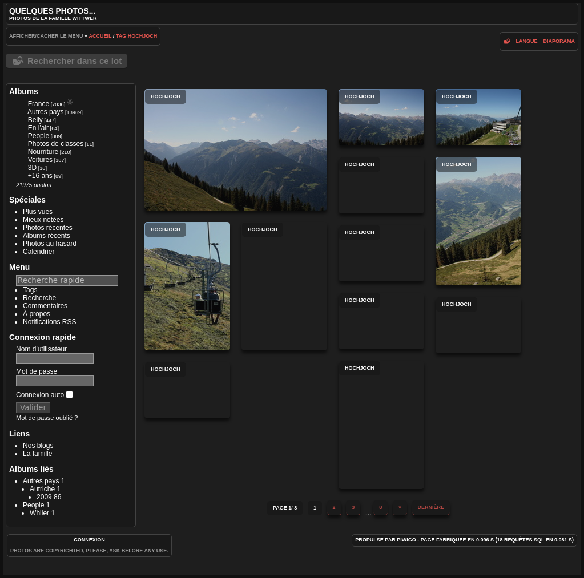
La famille (37, 454)
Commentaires (45, 306)
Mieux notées (43, 220)
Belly (35, 120)
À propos (36, 314)
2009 (44, 497)
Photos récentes (48, 228)
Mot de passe (36, 371)
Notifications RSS (49, 322)
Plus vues (38, 212)
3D (32, 168)
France (38, 104)
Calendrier (38, 252)
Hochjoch (143, 36)
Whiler (39, 513)
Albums (23, 91)
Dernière (431, 507)
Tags (30, 290)
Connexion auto (44, 395)
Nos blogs (38, 446)
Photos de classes (55, 144)
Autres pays (45, 112)
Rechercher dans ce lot (74, 61)
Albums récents (46, 236)
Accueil (100, 36)
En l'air (38, 128)
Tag (121, 36)
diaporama (559, 41)
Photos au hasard (49, 244)
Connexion (89, 540)
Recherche (39, 298)
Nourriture (43, 152)
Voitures (40, 160)
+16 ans (40, 176)
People (38, 136)
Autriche (42, 489)
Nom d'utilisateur (41, 349)
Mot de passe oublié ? (47, 417)
